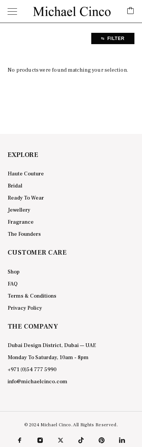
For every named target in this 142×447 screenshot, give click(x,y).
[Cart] (130, 11)
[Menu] (12, 11)
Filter (113, 38)
